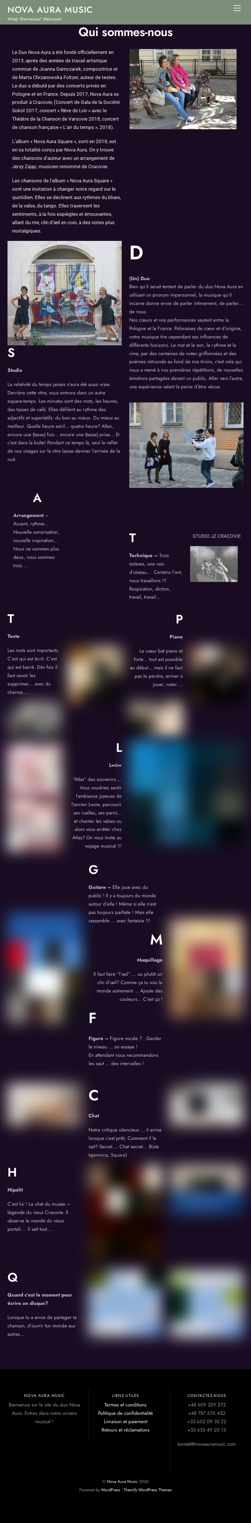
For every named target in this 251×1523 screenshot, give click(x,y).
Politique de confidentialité (125, 1413)
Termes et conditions (125, 1404)
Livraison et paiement (125, 1421)
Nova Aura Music (122, 1481)
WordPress (110, 1490)
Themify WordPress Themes (147, 1490)
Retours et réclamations (125, 1429)
